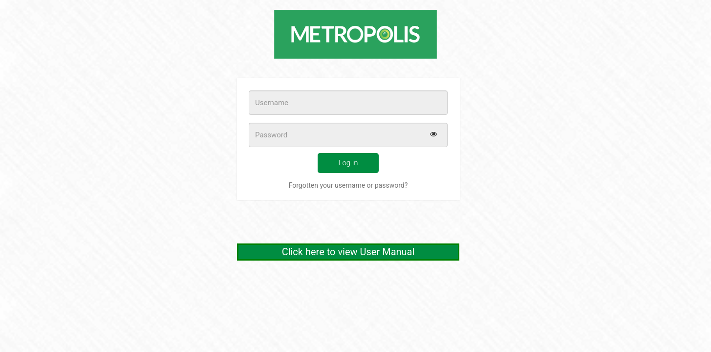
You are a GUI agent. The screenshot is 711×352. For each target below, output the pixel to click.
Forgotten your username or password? (348, 185)
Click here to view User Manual (348, 252)
